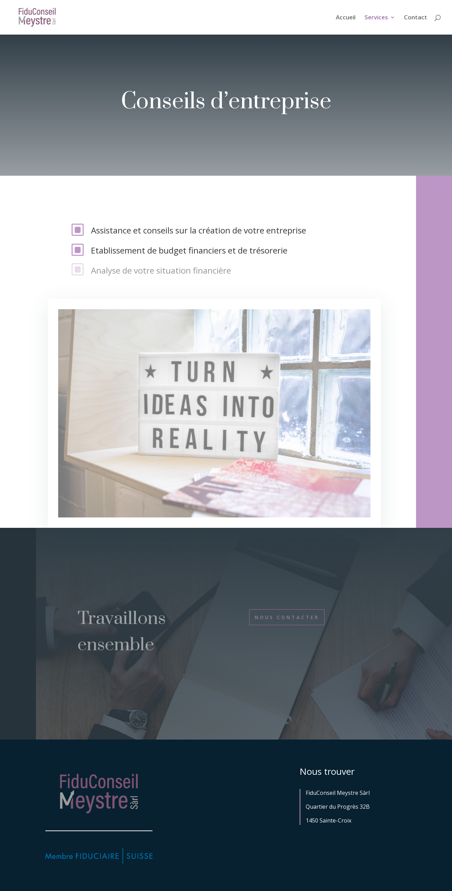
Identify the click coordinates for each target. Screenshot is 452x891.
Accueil (346, 18)
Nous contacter (287, 617)
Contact (415, 18)
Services (376, 18)
